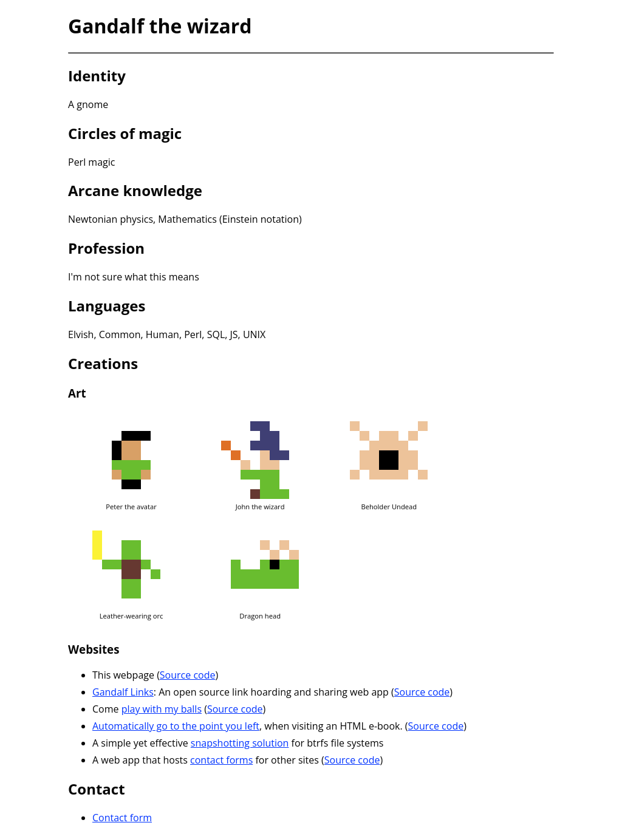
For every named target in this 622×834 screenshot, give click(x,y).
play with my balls (161, 709)
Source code (188, 675)
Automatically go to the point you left (175, 726)
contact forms (221, 760)
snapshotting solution (240, 743)
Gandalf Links (123, 692)
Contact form (122, 817)
